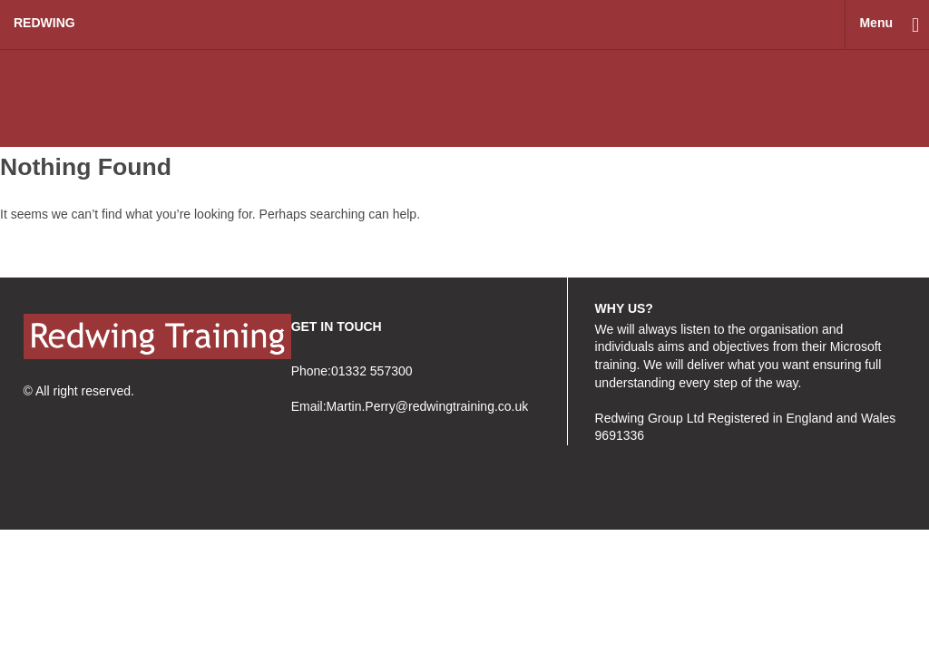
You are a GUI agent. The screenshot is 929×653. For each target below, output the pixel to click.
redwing (44, 22)
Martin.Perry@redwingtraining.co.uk (428, 406)
